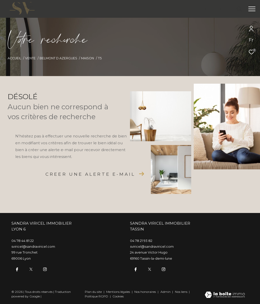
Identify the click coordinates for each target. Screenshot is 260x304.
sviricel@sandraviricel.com (33, 246)
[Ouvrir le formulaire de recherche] (220, 8)
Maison (87, 58)
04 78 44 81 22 (22, 241)
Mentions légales (118, 291)
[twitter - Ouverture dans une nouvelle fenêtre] (30, 269)
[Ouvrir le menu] (252, 9)
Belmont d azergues (58, 58)
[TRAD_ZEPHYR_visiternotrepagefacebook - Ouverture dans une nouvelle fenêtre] (16, 269)
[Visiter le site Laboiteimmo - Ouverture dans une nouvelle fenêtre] (225, 294)
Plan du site (94, 291)
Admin (165, 291)
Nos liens (181, 291)
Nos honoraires (145, 291)
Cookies (118, 296)
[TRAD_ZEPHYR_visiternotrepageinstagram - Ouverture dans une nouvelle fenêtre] (44, 269)
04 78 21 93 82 (141, 241)
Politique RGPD (96, 296)
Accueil (14, 58)
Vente (30, 58)
